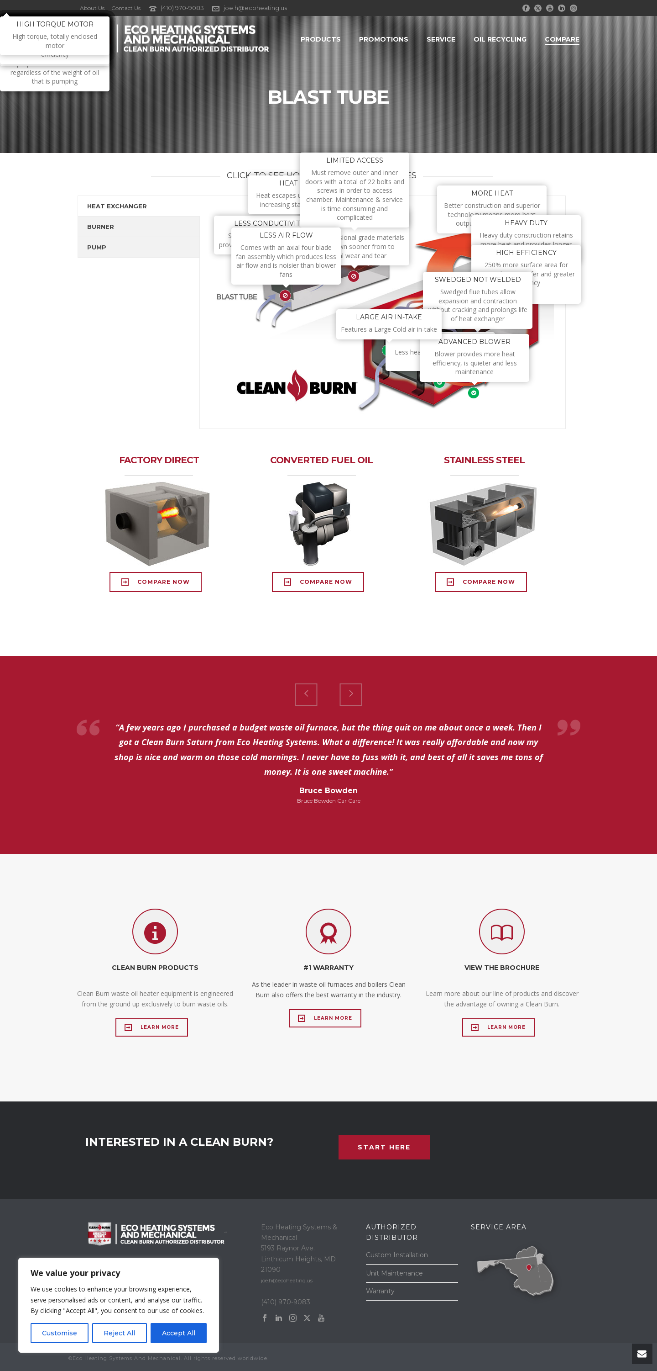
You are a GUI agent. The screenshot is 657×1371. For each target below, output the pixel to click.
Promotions (383, 39)
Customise (59, 1333)
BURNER (100, 226)
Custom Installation (397, 1255)
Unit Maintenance (394, 1273)
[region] (118, 1305)
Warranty (380, 1291)
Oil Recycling (500, 39)
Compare (562, 39)
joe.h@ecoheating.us (255, 7)
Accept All (178, 1333)
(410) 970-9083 (182, 7)
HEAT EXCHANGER (117, 206)
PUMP (96, 247)
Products (321, 39)
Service (441, 39)
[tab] (139, 206)
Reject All (119, 1333)
